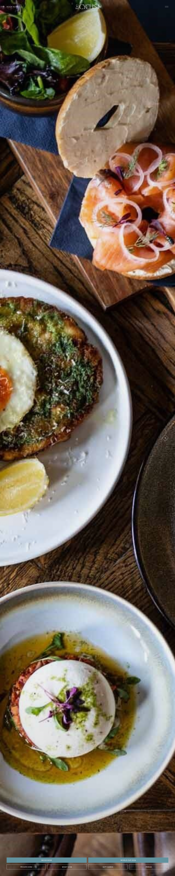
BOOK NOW (47, 860)
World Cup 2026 (128, 860)
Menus (149, 867)
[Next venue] (165, 438)
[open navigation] (166, 6)
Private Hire (26, 867)
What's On (67, 867)
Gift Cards (108, 867)
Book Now (12, 7)
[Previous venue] (10, 438)
